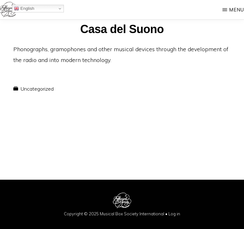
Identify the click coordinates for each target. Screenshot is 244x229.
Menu (236, 10)
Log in (174, 213)
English (24, 8)
